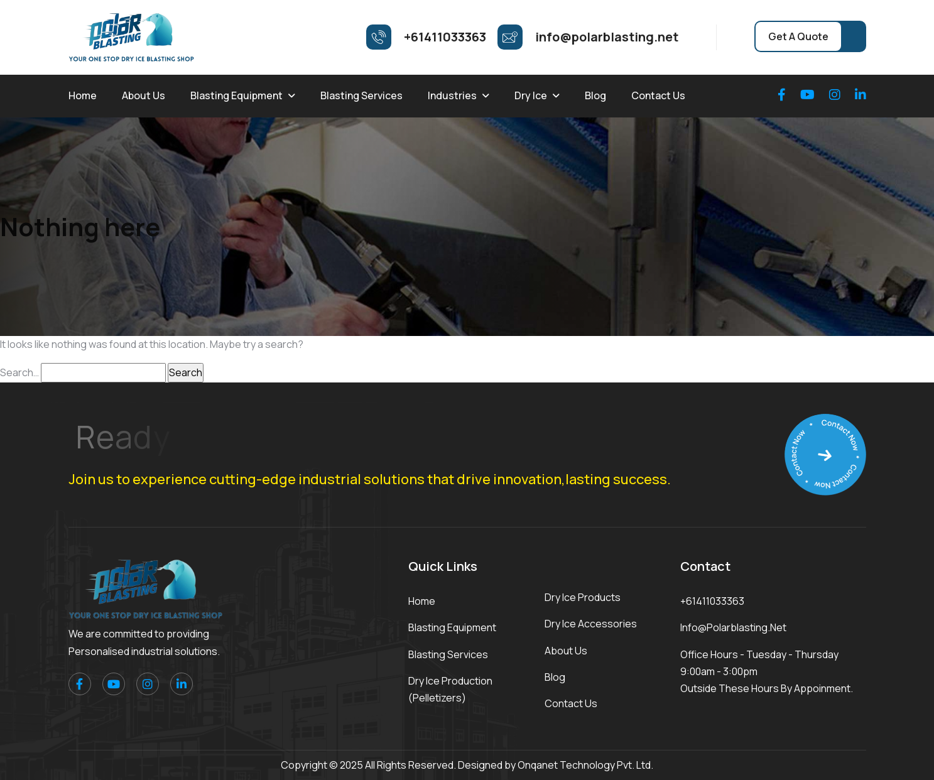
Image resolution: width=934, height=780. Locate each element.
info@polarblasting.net (733, 627)
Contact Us (658, 95)
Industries (452, 95)
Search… (19, 372)
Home (82, 95)
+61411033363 (712, 601)
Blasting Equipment (236, 95)
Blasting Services (361, 95)
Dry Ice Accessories (591, 624)
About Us (143, 95)
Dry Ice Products (583, 597)
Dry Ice (530, 95)
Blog (595, 95)
